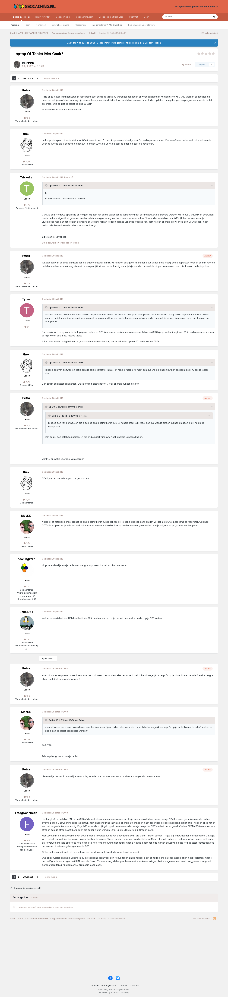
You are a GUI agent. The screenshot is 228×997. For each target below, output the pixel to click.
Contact (123, 985)
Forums (15, 25)
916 (27, 840)
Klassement (80, 25)
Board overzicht (21, 18)
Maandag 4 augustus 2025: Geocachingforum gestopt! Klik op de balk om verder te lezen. (114, 42)
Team (27, 25)
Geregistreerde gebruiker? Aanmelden (196, 6)
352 (27, 586)
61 (26, 327)
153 (27, 118)
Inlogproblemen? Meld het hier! (107, 25)
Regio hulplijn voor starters (141, 25)
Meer (146, 17)
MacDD (26, 515)
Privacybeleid (108, 985)
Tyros (26, 299)
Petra (26, 90)
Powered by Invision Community (114, 992)
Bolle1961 (26, 612)
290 (27, 639)
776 (27, 205)
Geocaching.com (84, 17)
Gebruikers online (60, 25)
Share (186, 64)
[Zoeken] (176, 16)
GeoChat (133, 17)
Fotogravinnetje (26, 813)
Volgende (28, 78)
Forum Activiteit (42, 17)
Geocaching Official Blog (111, 17)
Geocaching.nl (63, 17)
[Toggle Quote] (46, 185)
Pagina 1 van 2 (51, 78)
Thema (93, 985)
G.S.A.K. (40, 66)
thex (26, 134)
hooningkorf (26, 559)
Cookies (134, 985)
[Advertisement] (105, 949)
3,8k (26, 161)
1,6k (27, 543)
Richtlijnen (41, 25)
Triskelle (26, 177)
